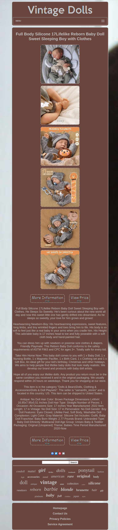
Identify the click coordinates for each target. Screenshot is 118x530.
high (22, 477)
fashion (101, 472)
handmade (71, 472)
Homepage (60, 508)
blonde (67, 489)
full (59, 496)
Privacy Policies (60, 518)
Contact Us (60, 513)
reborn (35, 489)
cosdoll (20, 471)
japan (76, 496)
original (83, 476)
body (96, 476)
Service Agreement (60, 524)
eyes (83, 496)
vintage (48, 482)
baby (50, 495)
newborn (22, 490)
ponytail (86, 470)
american (57, 476)
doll (24, 482)
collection (73, 483)
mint (62, 484)
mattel (31, 471)
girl (42, 470)
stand (45, 477)
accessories (33, 476)
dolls (60, 470)
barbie (51, 489)
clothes (67, 496)
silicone (94, 483)
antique (34, 484)
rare (70, 476)
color (83, 484)
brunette (82, 490)
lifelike (51, 472)
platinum (39, 496)
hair (94, 490)
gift (101, 490)
